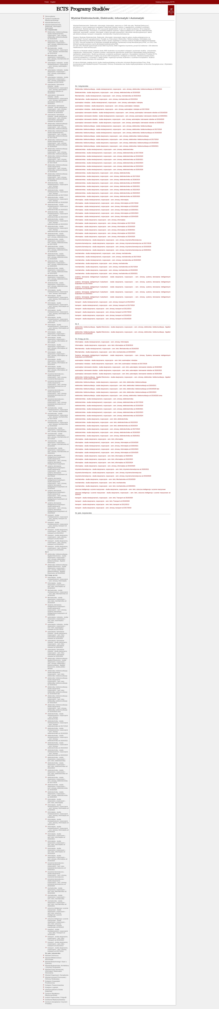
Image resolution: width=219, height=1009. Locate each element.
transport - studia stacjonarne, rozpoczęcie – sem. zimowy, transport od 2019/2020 (58, 548)
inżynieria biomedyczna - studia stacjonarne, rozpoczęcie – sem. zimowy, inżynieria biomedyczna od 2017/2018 (57, 384)
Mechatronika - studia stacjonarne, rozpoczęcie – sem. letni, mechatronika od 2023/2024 (57, 600)
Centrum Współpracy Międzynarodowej (52, 994)
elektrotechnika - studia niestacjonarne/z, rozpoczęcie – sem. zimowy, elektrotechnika (58, 185)
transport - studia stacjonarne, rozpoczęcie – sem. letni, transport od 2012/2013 (58, 943)
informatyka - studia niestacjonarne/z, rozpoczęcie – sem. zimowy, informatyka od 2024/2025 (58, 327)
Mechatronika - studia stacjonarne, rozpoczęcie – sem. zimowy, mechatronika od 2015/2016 (58, 58)
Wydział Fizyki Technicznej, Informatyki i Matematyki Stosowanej (54, 971)
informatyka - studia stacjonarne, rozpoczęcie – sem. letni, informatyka (57, 800)
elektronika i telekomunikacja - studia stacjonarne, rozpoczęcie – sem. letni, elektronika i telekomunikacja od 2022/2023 (58, 699)
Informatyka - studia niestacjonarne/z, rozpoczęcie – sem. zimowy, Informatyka (58, 579)
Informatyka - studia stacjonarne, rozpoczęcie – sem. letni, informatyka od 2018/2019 (57, 585)
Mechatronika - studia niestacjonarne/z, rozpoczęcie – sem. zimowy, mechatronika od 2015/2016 (58, 50)
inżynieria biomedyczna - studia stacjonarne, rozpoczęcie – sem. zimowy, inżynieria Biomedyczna (57, 376)
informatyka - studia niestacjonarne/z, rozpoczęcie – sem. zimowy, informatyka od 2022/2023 (58, 320)
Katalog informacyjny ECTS (165, 2)
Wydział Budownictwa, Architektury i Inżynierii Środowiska (57, 966)
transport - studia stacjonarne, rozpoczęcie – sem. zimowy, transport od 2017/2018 (58, 536)
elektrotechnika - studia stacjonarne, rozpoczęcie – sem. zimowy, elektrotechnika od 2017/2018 (58, 241)
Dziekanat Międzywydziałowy (55, 999)
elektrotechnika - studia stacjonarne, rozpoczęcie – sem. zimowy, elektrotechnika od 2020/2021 (58, 263)
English (52, 2)
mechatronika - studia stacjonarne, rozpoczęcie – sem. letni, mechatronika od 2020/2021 (57, 903)
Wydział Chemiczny (52, 955)
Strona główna (50, 16)
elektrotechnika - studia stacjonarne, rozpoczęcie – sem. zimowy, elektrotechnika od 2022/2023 (58, 270)
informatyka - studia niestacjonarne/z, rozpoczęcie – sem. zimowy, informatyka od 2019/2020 (58, 305)
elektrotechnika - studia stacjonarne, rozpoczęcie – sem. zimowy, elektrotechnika (58, 235)
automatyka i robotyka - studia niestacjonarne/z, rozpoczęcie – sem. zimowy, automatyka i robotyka (58, 65)
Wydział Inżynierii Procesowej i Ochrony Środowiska (55, 978)
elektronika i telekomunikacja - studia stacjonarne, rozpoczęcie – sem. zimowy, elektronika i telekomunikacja (58, 151)
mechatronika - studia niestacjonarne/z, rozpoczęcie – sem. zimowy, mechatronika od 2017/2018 (58, 416)
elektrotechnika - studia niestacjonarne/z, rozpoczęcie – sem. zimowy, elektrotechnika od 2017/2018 (58, 192)
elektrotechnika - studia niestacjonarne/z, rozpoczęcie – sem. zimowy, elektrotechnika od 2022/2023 (58, 214)
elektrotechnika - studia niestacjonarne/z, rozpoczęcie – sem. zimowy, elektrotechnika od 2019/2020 (58, 199)
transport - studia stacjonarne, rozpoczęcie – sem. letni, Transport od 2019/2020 (58, 938)
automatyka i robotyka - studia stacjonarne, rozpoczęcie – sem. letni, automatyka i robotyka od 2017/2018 (58, 627)
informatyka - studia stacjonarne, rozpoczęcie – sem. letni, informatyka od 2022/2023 (57, 843)
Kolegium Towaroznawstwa (54, 985)
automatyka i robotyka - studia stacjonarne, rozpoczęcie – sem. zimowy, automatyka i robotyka (58, 72)
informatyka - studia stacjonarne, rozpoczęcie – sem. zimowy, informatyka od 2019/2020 (57, 347)
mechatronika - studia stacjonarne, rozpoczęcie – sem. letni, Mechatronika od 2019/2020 (57, 890)
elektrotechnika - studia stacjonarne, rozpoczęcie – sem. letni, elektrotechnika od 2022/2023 (57, 765)
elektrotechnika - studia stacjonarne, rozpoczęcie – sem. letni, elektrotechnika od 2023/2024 (57, 772)
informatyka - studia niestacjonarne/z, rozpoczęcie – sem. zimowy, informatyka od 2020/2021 (58, 312)
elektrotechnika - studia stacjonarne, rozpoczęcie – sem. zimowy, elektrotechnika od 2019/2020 (58, 256)
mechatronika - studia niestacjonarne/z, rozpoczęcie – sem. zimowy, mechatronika (58, 409)
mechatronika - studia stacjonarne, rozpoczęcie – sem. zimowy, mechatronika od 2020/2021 (58, 450)
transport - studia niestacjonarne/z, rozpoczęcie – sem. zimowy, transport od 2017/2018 (58, 525)
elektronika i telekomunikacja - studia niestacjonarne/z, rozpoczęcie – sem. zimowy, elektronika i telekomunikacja (58, 126)
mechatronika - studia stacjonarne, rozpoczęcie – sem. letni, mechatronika (57, 897)
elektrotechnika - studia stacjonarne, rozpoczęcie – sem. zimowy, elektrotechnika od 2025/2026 (58, 285)
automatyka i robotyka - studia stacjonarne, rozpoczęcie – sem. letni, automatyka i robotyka (58, 619)
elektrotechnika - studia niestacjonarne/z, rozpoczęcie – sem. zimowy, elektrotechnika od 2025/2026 (58, 229)
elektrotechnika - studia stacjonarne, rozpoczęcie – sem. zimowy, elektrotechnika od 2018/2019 (58, 249)
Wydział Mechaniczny (52, 22)
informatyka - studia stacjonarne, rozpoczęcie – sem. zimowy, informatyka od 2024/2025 (57, 369)
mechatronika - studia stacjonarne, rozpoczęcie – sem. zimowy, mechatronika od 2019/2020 (58, 443)
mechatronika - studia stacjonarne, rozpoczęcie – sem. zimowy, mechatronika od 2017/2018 (58, 436)
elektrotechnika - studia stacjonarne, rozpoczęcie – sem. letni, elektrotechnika (57, 759)
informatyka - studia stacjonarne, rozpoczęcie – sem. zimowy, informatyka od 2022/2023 (57, 361)
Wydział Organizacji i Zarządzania (56, 975)
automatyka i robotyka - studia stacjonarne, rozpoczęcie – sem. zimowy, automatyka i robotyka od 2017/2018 (58, 79)
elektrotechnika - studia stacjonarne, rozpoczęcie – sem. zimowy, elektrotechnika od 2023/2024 (58, 278)
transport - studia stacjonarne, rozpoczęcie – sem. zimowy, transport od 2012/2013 (58, 531)
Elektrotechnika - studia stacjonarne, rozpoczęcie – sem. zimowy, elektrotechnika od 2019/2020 (58, 43)
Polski (47, 2)
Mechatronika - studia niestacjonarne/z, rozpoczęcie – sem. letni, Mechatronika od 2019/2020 (58, 592)
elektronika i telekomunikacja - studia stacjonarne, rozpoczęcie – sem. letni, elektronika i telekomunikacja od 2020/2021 (58, 681)
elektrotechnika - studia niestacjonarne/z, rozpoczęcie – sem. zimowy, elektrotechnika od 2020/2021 (58, 207)
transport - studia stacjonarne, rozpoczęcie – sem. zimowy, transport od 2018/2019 (58, 542)
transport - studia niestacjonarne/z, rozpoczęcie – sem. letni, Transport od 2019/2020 (58, 932)
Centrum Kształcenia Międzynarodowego (52, 19)
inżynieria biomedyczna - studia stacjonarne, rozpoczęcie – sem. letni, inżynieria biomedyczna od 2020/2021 (57, 866)
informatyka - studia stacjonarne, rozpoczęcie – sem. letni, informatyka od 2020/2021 (57, 836)
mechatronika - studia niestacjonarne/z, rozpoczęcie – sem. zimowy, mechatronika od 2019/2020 (58, 423)
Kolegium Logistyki (51, 987)
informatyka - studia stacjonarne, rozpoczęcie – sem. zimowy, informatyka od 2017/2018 (57, 340)
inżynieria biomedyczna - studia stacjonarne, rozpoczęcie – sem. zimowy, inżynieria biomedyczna (57, 874)
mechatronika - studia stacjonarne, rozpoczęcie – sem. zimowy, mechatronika (57, 429)
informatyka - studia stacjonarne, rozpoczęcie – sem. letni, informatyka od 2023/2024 (57, 851)
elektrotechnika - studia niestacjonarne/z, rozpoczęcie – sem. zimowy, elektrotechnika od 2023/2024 (58, 221)
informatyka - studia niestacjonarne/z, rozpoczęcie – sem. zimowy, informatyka (58, 291)
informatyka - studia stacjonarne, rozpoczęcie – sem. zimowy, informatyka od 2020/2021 (57, 354)
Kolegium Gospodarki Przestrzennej (52, 982)
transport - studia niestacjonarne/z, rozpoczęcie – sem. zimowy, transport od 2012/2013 (58, 517)
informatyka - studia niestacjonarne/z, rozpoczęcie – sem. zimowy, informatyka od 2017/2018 (58, 298)
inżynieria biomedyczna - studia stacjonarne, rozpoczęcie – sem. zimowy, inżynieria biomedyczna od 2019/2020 (57, 393)
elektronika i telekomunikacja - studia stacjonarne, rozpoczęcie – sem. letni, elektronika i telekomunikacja (58, 673)
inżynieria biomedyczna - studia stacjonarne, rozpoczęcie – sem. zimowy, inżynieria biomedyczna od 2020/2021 (57, 402)
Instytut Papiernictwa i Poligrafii (55, 997)
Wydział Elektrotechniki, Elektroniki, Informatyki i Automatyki (53, 26)
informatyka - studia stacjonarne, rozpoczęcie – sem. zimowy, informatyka (57, 333)
